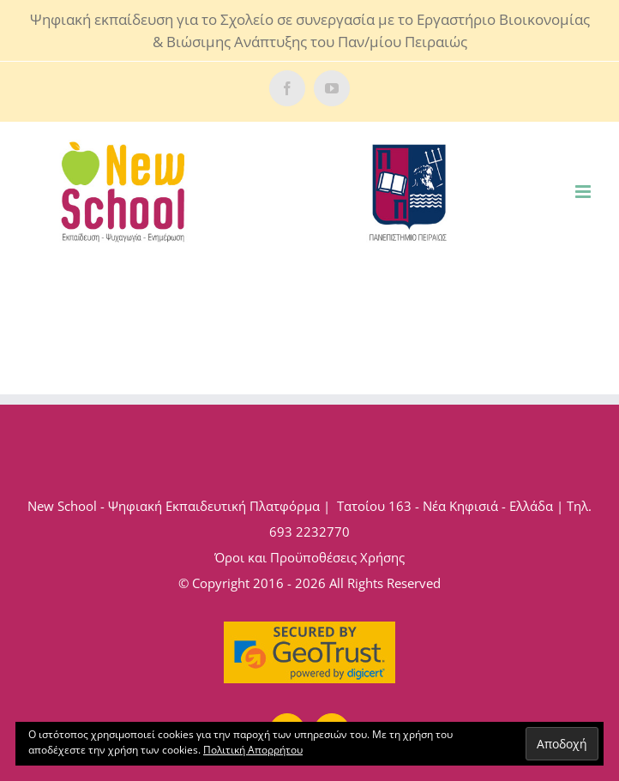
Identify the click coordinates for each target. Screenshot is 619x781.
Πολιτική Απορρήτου (253, 749)
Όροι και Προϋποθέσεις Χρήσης (309, 557)
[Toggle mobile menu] (584, 192)
